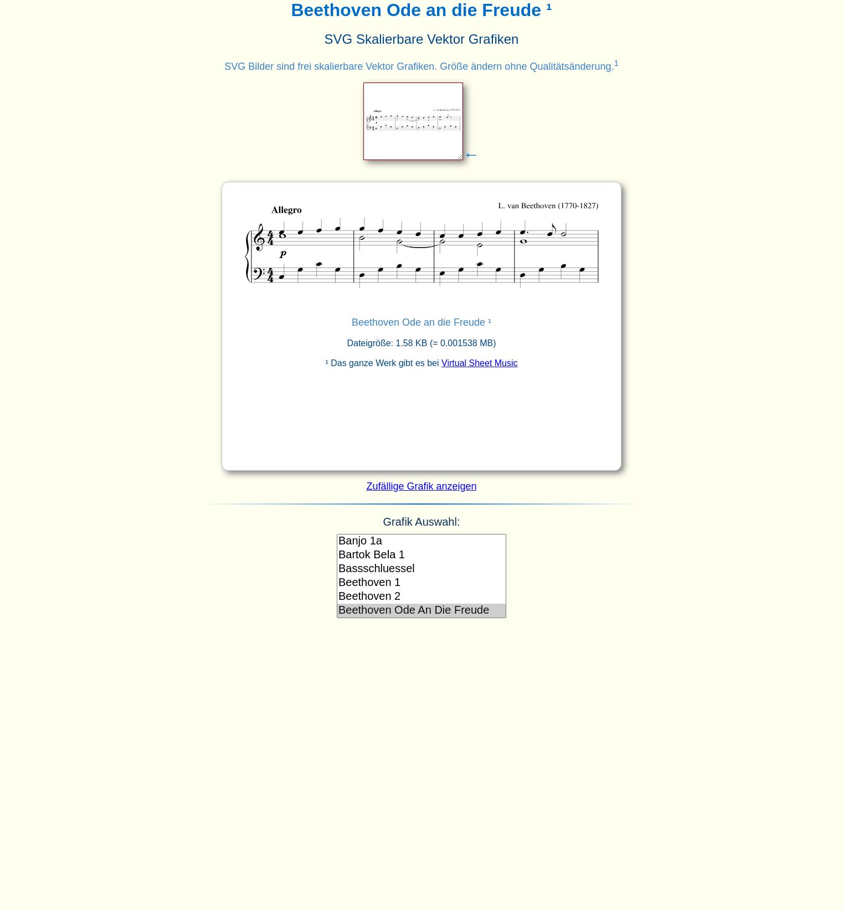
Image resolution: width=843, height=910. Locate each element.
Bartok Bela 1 (421, 555)
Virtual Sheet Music (479, 363)
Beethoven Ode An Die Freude (421, 611)
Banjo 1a (421, 541)
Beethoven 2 (421, 597)
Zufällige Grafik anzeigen (421, 486)
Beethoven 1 (421, 583)
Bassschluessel (421, 569)
